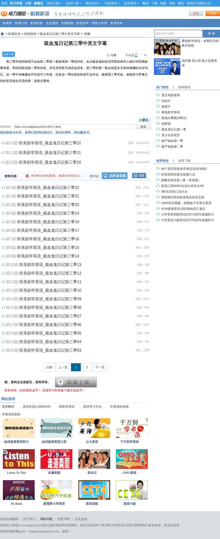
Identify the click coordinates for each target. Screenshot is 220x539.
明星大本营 (99, 23)
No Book (16, 503)
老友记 (92, 472)
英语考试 (92, 3)
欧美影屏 (36, 23)
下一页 (99, 367)
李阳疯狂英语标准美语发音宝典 (182, 197)
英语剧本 (116, 23)
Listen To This (16, 472)
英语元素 (54, 3)
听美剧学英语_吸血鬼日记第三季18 (48, 222)
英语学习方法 (92, 406)
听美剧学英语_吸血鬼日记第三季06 (50, 324)
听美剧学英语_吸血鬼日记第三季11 (50, 282)
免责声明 (63, 519)
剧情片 (166, 106)
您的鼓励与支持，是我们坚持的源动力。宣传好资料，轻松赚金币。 (46, 132)
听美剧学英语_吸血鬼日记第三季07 (50, 316)
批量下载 (8, 54)
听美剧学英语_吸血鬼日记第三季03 (50, 350)
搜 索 (211, 33)
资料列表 (10, 176)
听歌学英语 (67, 406)
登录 (196, 13)
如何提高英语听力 (16, 441)
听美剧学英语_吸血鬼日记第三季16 (48, 239)
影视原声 (82, 23)
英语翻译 (8, 406)
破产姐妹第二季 (172, 146)
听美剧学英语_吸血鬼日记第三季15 (48, 247)
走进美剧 (52, 23)
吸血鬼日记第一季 (173, 129)
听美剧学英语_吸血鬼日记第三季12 (50, 273)
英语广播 (73, 3)
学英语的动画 (119, 406)
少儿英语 (92, 441)
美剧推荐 (30, 34)
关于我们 (29, 519)
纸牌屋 (166, 123)
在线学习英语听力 (101, 525)
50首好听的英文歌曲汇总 (178, 174)
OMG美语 (129, 472)
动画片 (166, 101)
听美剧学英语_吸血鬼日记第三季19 (48, 213)
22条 (49, 367)
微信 (181, 3)
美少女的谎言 (170, 135)
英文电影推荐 (170, 95)
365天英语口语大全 (174, 191)
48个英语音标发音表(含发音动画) (184, 168)
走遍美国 (54, 472)
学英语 (66, 525)
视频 (163, 3)
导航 (172, 3)
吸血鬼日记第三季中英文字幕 (60, 34)
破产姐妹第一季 (172, 141)
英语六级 (129, 503)
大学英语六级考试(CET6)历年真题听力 (187, 220)
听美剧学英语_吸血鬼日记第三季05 (50, 333)
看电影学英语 (170, 112)
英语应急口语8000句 (37, 406)
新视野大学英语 (54, 503)
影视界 (7, 23)
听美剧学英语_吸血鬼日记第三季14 (48, 256)
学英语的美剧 (11, 414)
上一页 (63, 367)
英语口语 (123, 525)
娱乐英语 (131, 3)
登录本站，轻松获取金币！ (22, 390)
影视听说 (14, 34)
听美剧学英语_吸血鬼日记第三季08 (50, 307)
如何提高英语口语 (54, 441)
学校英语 (112, 3)
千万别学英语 (129, 441)
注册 (213, 13)
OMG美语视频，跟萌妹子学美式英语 (186, 203)
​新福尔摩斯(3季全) (174, 118)
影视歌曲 (67, 23)
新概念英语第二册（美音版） (181, 180)
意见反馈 (81, 519)
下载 (154, 3)
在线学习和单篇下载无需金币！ (63, 390)
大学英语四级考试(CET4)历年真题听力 (187, 214)
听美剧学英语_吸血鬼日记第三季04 (50, 342)
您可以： (96, 176)
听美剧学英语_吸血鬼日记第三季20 (50, 162)
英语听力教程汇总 (199, 3)
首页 (4, 3)
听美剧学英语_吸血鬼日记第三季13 (50, 264)
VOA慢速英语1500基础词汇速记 (183, 208)
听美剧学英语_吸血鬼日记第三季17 (48, 230)
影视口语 (21, 23)
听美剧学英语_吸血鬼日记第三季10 (50, 290)
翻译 (146, 3)
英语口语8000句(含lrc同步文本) (182, 186)
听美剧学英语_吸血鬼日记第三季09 (50, 299)
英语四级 (92, 503)
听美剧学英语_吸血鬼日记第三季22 (50, 143)
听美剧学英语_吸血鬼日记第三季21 (50, 152)
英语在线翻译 (9, 519)
